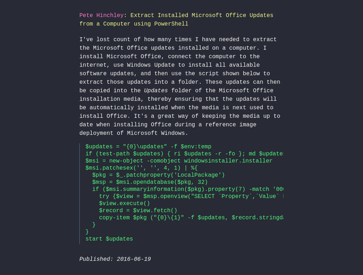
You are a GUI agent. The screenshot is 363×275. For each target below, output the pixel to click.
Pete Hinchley (101, 15)
